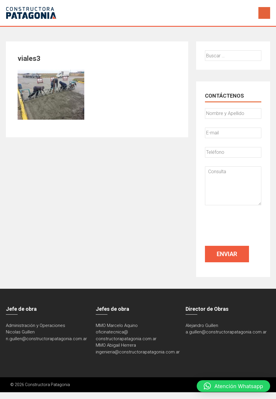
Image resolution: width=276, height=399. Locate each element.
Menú (264, 13)
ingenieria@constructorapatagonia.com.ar (138, 352)
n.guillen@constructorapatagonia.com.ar (46, 338)
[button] (233, 386)
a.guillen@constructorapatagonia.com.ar (226, 332)
